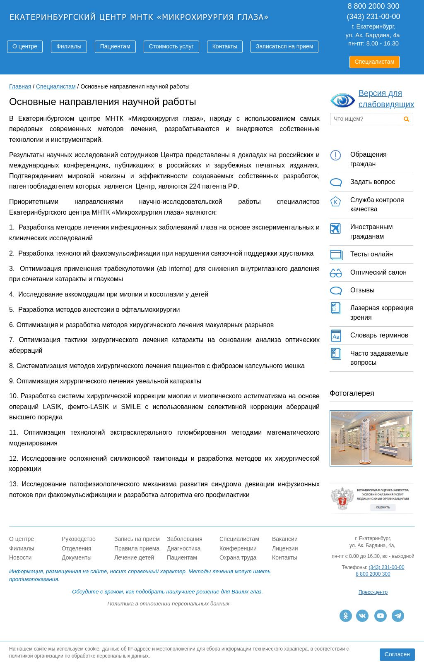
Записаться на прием (284, 46)
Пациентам (115, 46)
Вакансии (285, 539)
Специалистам (375, 61)
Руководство (79, 539)
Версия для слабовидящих (386, 99)
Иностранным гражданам (361, 230)
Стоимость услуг (171, 46)
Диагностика (183, 548)
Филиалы (68, 46)
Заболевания (184, 539)
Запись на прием (137, 539)
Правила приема (136, 548)
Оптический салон (368, 273)
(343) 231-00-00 (387, 567)
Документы (77, 557)
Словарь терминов (369, 336)
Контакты (224, 46)
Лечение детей (134, 557)
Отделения (76, 548)
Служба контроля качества (367, 203)
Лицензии (285, 548)
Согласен (397, 654)
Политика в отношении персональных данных (168, 603)
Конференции (238, 548)
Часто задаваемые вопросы (369, 357)
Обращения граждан (358, 158)
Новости (20, 557)
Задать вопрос (362, 182)
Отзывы (352, 291)
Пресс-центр (373, 592)
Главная (20, 86)
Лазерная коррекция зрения (371, 311)
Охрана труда (237, 557)
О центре (24, 46)
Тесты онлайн (361, 255)
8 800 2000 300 (373, 574)
